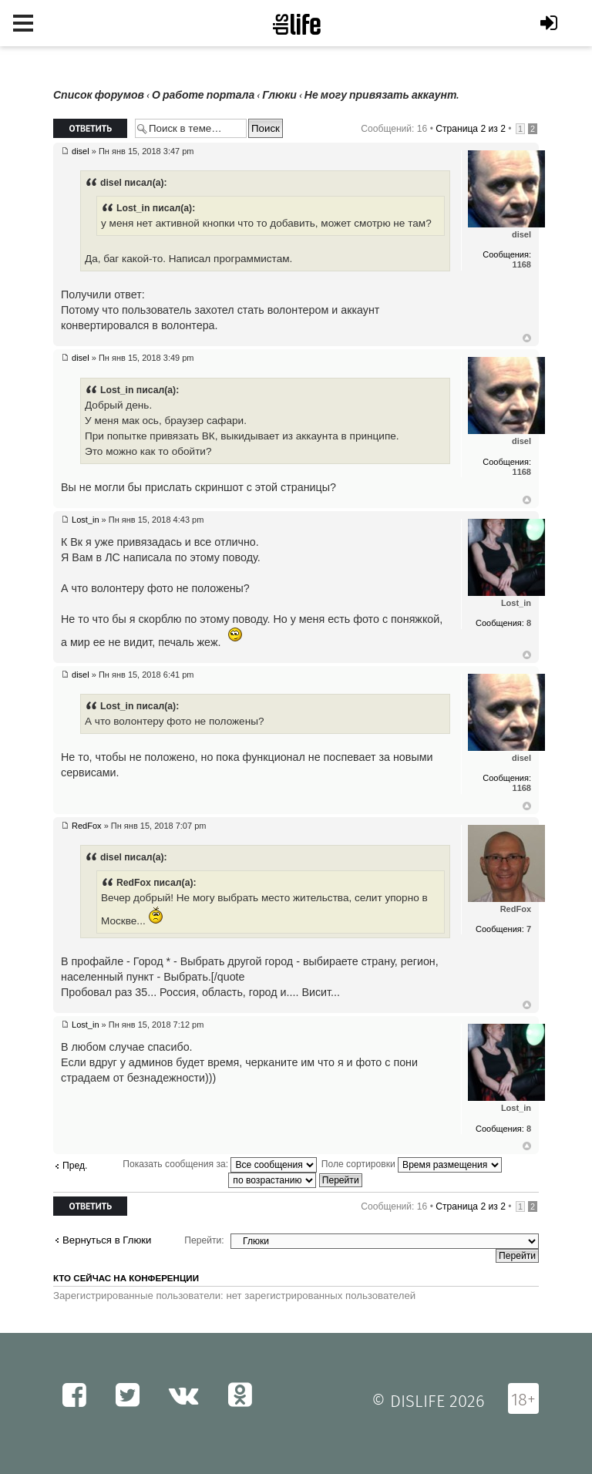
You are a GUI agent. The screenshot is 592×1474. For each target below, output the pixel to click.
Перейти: (204, 1240)
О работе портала (203, 95)
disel (80, 151)
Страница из (471, 128)
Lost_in (85, 519)
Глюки (279, 95)
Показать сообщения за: (220, 1164)
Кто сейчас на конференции (126, 1278)
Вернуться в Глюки (106, 1240)
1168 (522, 264)
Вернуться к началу (527, 338)
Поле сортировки (411, 1164)
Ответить (90, 128)
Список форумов (98, 95)
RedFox (87, 825)
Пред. (74, 1165)
